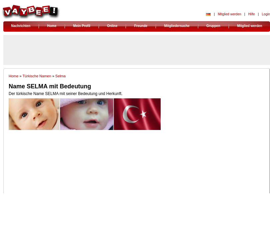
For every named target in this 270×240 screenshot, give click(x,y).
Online (112, 26)
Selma (60, 76)
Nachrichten (20, 26)
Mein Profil (81, 26)
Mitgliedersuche (177, 26)
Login (266, 14)
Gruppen (213, 26)
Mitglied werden (229, 14)
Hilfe (251, 14)
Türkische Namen (36, 76)
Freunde (140, 26)
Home (51, 26)
